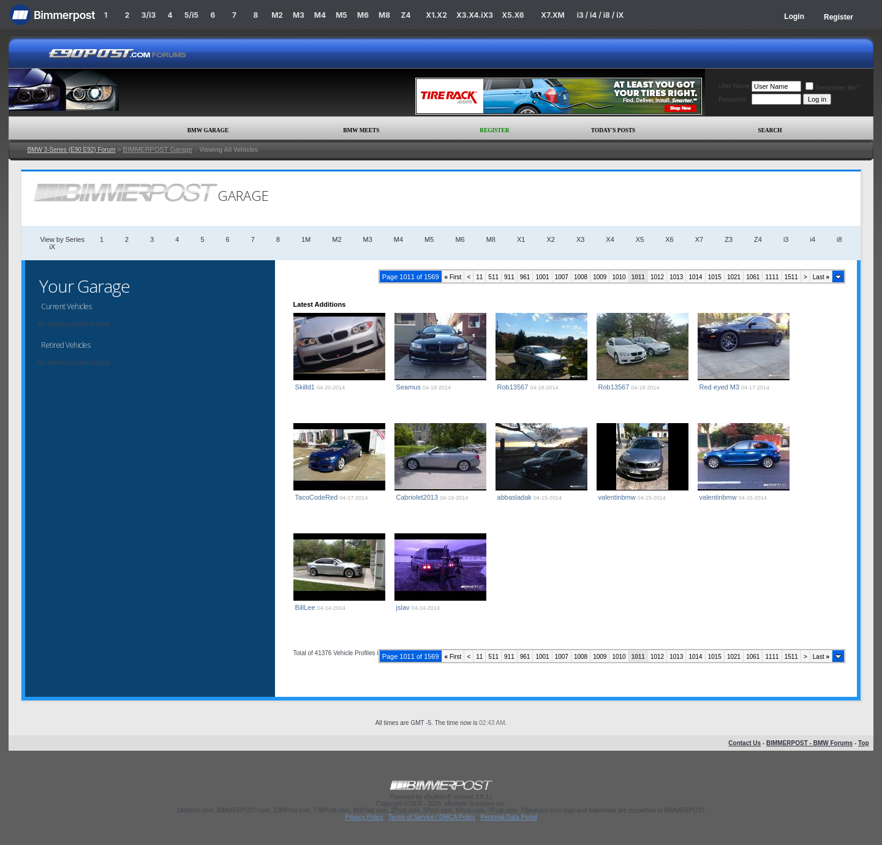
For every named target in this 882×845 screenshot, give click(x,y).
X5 (640, 239)
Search (770, 130)
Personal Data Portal (508, 817)
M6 (363, 15)
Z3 (729, 239)
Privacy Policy (364, 817)
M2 (277, 15)
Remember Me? (832, 88)
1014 (695, 277)
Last (821, 277)
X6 (669, 239)
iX (52, 246)
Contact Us (744, 743)
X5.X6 (513, 15)
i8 (839, 239)
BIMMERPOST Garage (158, 149)
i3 (786, 239)
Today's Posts (613, 130)
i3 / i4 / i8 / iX (600, 15)
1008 (580, 277)
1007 (561, 277)
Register (838, 17)
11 (479, 277)
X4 (610, 239)
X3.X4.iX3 (474, 15)
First (453, 277)
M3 (298, 15)
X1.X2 (436, 15)
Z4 (405, 15)
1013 (676, 277)
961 (525, 277)
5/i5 (191, 15)
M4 (320, 15)
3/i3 (148, 15)
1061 (753, 277)
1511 (791, 277)
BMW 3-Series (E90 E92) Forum (71, 149)
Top (863, 743)
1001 (542, 277)
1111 (771, 277)
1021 (734, 277)
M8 (384, 15)
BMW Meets (361, 130)
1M (306, 239)
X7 (699, 239)
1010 (618, 277)
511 (493, 277)
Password (731, 99)
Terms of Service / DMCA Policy (431, 817)
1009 (599, 277)
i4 (812, 239)
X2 (550, 239)
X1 (521, 239)
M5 (341, 15)
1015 (715, 277)
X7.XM (552, 15)
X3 (580, 239)
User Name (734, 86)
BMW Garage (207, 130)
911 (509, 277)
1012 (657, 277)
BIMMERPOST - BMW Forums (809, 743)
